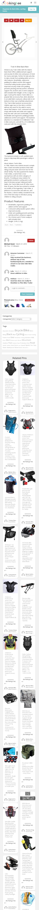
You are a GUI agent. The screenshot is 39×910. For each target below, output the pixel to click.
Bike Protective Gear (14, 412)
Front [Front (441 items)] (8, 337)
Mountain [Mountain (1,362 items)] (26, 340)
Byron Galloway (31, 574)
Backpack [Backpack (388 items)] (11, 331)
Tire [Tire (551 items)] (31, 345)
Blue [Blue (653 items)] (14, 335)
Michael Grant (30, 631)
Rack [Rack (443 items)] (28, 343)
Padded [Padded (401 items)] (14, 343)
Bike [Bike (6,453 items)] (26, 330)
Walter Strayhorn (13, 472)
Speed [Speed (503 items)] (23, 345)
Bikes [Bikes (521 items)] (31, 331)
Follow (31, 240)
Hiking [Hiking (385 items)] (23, 337)
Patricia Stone (30, 886)
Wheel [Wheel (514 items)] (17, 347)
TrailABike (18, 225)
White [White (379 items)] (20, 347)
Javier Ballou (12, 907)
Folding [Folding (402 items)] (34, 334)
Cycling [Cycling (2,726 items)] (20, 334)
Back (6, 225)
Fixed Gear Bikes (31, 740)
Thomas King (30, 830)
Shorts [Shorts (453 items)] (16, 345)
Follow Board (30, 300)
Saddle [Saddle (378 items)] (4, 345)
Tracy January (12, 574)
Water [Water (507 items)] (4, 347)
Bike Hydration (13, 473)
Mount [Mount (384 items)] (19, 340)
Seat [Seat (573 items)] (12, 345)
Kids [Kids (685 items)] (32, 337)
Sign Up (32, 9)
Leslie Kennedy (30, 786)
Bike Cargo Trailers (32, 633)
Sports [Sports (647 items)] (28, 345)
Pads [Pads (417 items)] (18, 343)
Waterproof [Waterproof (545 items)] (10, 347)
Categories (7, 319)
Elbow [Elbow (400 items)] (26, 334)
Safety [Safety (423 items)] (8, 345)
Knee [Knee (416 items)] (4, 340)
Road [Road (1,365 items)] (32, 342)
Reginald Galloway (14, 410)
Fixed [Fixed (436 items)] (29, 334)
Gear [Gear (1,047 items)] (12, 337)
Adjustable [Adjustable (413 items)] (6, 331)
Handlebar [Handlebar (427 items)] (18, 337)
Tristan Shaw (12, 630)
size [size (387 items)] (20, 345)
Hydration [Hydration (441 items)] (28, 337)
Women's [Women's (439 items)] (25, 347)
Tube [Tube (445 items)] (34, 345)
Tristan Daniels (13, 520)
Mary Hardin (29, 468)
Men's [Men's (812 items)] (8, 340)
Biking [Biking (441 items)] (4, 334)
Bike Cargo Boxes (13, 745)
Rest (11, 225)
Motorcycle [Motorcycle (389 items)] (14, 340)
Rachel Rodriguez (31, 412)
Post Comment (27, 294)
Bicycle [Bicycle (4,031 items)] (19, 330)
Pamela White (30, 522)
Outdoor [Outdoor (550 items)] (5, 343)
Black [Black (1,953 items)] (9, 334)
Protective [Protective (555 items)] (23, 343)
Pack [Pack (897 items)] (10, 343)
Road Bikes (29, 523)
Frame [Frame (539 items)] (5, 337)
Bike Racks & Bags (14, 576)
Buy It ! (28, 20)
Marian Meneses (31, 685)
